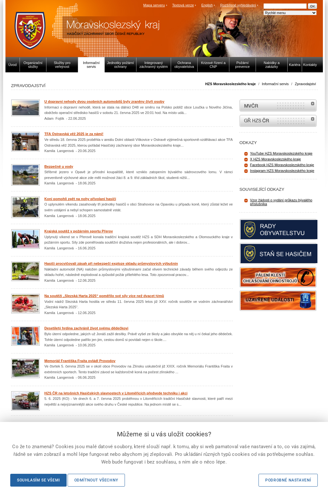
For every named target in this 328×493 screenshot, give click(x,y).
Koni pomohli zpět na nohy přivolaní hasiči (80, 199)
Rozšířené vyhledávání (238, 5)
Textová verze (183, 5)
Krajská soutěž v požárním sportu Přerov (79, 231)
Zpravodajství (305, 84)
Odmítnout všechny (96, 480)
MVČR (278, 105)
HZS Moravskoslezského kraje (230, 84)
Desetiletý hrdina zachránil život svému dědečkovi (86, 328)
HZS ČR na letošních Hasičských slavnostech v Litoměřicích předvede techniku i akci (116, 393)
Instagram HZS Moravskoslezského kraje (282, 171)
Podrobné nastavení (288, 480)
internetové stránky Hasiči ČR (278, 121)
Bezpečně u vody (59, 166)
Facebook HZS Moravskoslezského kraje (282, 165)
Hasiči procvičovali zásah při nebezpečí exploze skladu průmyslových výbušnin (111, 263)
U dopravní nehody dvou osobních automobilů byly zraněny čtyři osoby (105, 101)
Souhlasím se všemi (38, 480)
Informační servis (275, 84)
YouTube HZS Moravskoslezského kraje (281, 153)
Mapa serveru (154, 5)
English (207, 5)
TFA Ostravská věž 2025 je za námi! (74, 134)
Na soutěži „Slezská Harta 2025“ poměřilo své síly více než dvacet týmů (104, 296)
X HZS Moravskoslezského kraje (275, 159)
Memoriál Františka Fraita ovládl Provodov (80, 361)
